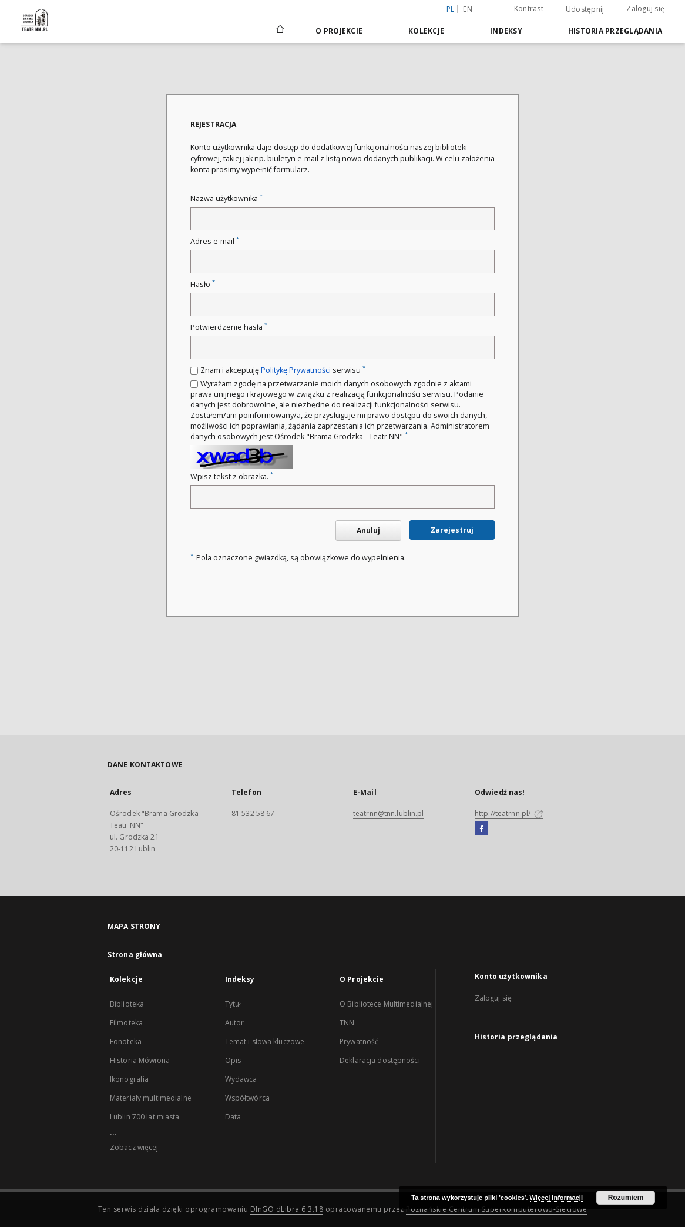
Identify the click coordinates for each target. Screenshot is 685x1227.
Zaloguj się (645, 9)
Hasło (202, 284)
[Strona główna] (279, 31)
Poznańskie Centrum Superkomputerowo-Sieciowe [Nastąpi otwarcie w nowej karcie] (496, 1209)
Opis (233, 1060)
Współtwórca (247, 1098)
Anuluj (368, 531)
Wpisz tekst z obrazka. (231, 477)
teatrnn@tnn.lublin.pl (388, 813)
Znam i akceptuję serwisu (282, 370)
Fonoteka (126, 1042)
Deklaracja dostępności (380, 1060)
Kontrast (528, 9)
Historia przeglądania (615, 31)
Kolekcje (426, 31)
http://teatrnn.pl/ (509, 813)
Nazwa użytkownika (226, 198)
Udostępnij (585, 9)
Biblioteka (127, 1004)
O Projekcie (338, 31)
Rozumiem (626, 1197)
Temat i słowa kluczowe (265, 1042)
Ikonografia (129, 1079)
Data (233, 1117)
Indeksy (506, 31)
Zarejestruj (452, 530)
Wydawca (241, 1079)
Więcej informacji (556, 1197)
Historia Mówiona (140, 1060)
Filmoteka (126, 1023)
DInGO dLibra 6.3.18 (287, 1209)
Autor (234, 1023)
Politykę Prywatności (296, 370)
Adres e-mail (214, 241)
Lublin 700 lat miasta (145, 1117)
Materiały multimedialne (151, 1098)
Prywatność (359, 1042)
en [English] (467, 9)
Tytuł (233, 1004)
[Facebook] (481, 829)
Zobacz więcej (134, 1147)
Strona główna (135, 954)
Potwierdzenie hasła (228, 327)
